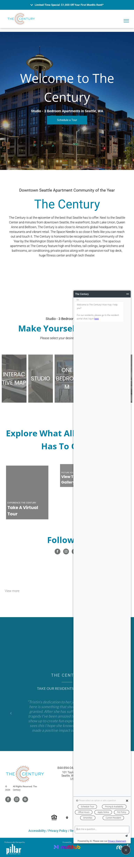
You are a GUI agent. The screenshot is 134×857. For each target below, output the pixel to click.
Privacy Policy (57, 831)
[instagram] (66, 552)
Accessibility (37, 831)
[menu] (126, 20)
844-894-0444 (67, 768)
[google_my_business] (25, 800)
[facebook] (57, 552)
